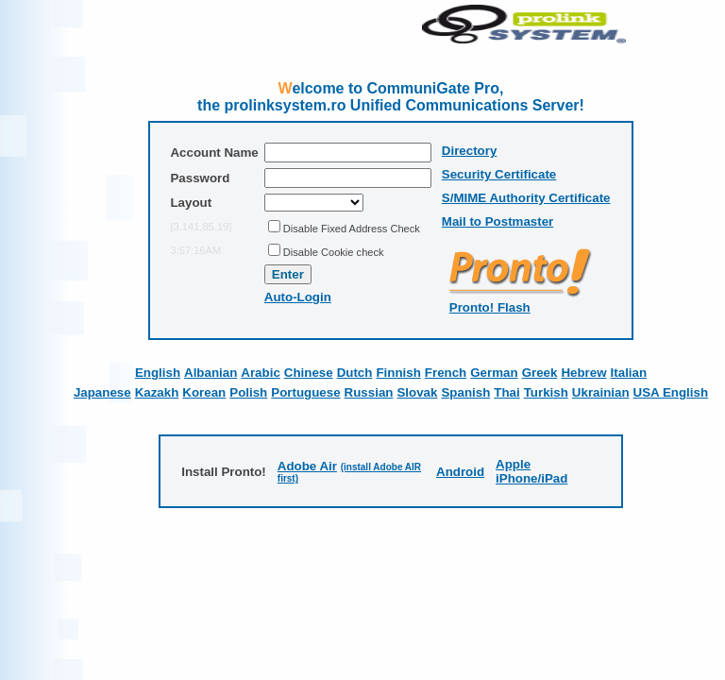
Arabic (260, 373)
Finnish (398, 373)
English (157, 373)
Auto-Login (297, 297)
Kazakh (157, 392)
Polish (248, 392)
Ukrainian (601, 392)
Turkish (546, 392)
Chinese (308, 373)
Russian (369, 392)
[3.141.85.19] (200, 226)
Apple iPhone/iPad (531, 471)
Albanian (210, 373)
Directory (469, 151)
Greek (540, 373)
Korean (204, 392)
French (445, 373)
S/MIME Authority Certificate (526, 198)
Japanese (102, 392)
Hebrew (583, 373)
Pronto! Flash (490, 307)
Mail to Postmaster (498, 221)
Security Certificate (499, 174)
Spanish (465, 392)
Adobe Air (307, 466)
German (493, 373)
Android (460, 472)
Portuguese (305, 392)
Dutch (355, 373)
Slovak (416, 392)
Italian (629, 373)
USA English (670, 392)
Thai (506, 392)
